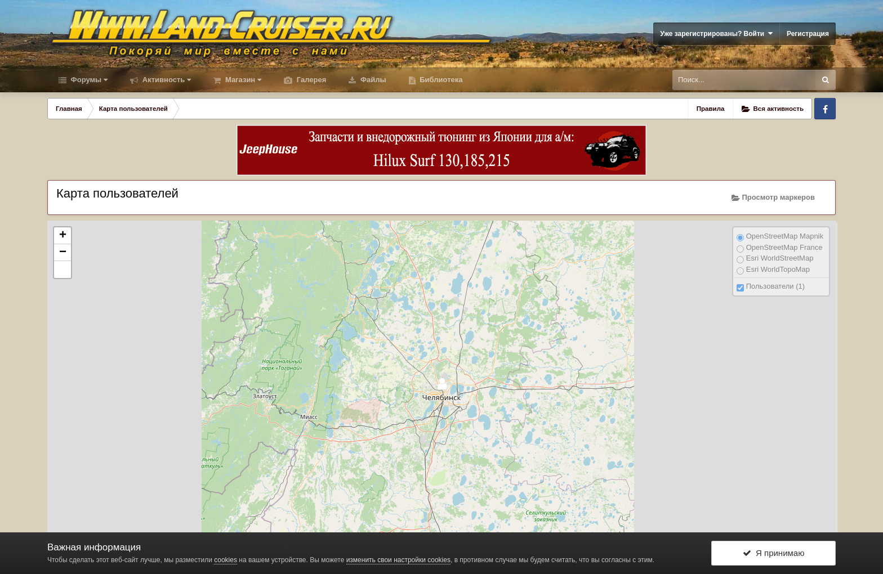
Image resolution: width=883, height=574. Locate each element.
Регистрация (808, 34)
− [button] (62, 252)
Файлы (372, 79)
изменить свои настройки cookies (398, 560)
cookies (225, 560)
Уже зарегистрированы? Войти (716, 33)
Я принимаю (774, 553)
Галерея (310, 79)
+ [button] (62, 235)
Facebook (825, 108)
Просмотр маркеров (773, 197)
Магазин (242, 79)
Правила (711, 108)
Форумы (88, 79)
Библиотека (440, 79)
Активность (165, 79)
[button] (62, 269)
